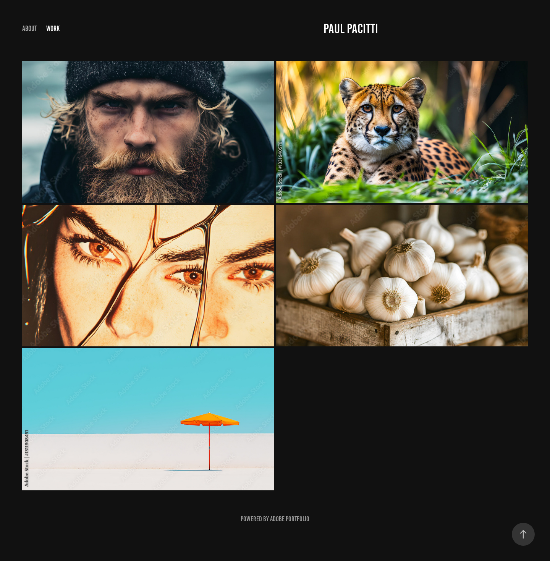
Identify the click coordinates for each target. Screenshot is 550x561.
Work (53, 28)
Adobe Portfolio (289, 519)
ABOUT (29, 28)
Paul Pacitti (351, 28)
